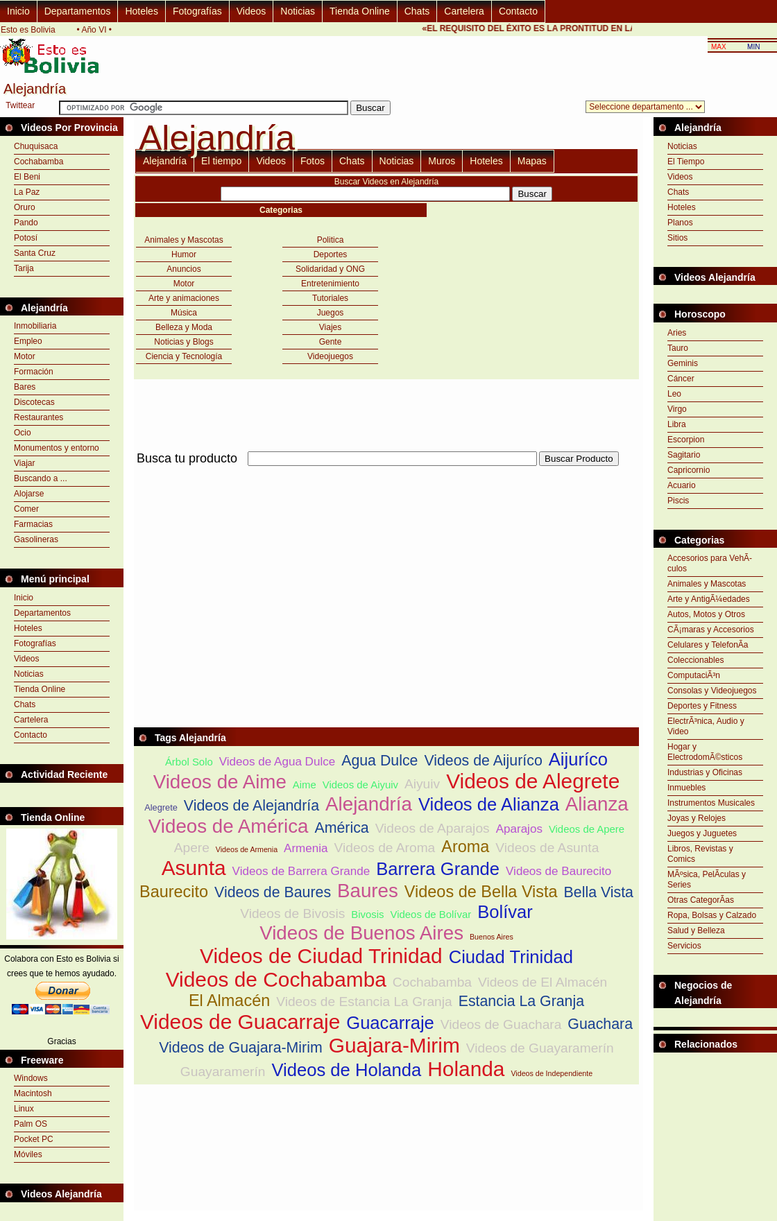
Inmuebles (686, 788)
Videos (251, 11)
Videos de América (228, 826)
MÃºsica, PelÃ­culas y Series (706, 879)
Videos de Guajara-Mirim (241, 1047)
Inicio (18, 11)
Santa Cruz (35, 253)
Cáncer (680, 378)
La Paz (27, 192)
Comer (26, 509)
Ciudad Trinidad (511, 957)
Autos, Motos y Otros (706, 614)
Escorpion (685, 439)
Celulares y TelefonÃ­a (708, 645)
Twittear (20, 105)
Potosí (25, 238)
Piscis (678, 500)
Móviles (28, 1154)
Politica (330, 240)
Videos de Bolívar (431, 914)
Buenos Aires (491, 937)
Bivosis (367, 914)
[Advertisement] (296, 566)
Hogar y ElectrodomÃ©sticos (704, 752)
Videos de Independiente (551, 1073)
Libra (676, 424)
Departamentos (77, 11)
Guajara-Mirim (394, 1045)
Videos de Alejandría (251, 805)
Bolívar (505, 911)
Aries (676, 333)
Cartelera (464, 11)
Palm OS (30, 1124)
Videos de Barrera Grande (301, 871)
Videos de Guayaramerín (540, 1048)
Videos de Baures (272, 892)
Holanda (465, 1068)
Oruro (24, 207)
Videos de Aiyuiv (360, 784)
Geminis (682, 363)
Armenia (305, 848)
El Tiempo (685, 161)
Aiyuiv (422, 784)
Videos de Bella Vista (481, 892)
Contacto (518, 11)
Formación (33, 371)
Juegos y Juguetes (702, 833)
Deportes (331, 254)
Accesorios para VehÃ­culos (709, 563)
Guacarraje (390, 1022)
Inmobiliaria (35, 326)
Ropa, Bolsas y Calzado (711, 915)
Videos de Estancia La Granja (364, 1001)
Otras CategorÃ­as (700, 900)
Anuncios (183, 269)
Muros (441, 160)
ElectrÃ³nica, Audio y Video (705, 726)
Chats (417, 11)
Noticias (297, 11)
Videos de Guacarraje (240, 1021)
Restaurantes (38, 417)
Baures (367, 890)
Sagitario (683, 455)
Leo (674, 394)
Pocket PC (33, 1139)
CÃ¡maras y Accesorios (710, 629)
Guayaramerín (223, 1071)
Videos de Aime (220, 782)
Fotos (312, 160)
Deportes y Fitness (702, 706)
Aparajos (519, 828)
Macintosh (33, 1093)
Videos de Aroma (385, 847)
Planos (680, 222)
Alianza (597, 804)
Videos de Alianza (488, 804)
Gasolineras (36, 539)
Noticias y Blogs (183, 342)
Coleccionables (695, 660)
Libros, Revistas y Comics (700, 854)
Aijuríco (578, 759)
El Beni (27, 177)
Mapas (532, 160)
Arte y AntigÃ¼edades (708, 599)
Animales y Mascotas (183, 240)
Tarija (24, 268)
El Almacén (229, 1000)
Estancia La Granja (521, 1001)
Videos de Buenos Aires (361, 933)
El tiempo (221, 160)
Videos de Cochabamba (276, 979)
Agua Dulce (379, 760)
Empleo (28, 341)
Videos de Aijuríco (483, 760)
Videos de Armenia (247, 849)
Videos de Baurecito (558, 871)
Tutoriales (330, 298)
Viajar (24, 463)
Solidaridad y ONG (330, 269)
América (341, 828)
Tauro (677, 348)
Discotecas (34, 402)
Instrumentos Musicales (711, 803)
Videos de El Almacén (542, 982)
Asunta (194, 867)
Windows (31, 1078)
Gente (330, 342)
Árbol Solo (189, 762)
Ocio (22, 433)
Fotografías (197, 11)
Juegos (330, 313)
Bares (24, 387)
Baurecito (173, 892)
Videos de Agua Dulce (277, 761)
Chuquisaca (36, 146)
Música (184, 313)
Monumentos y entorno (56, 448)
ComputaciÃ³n (693, 675)
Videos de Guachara (501, 1024)
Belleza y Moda (183, 327)
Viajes (330, 327)
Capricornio (688, 470)
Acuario (681, 485)
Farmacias (33, 524)
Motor (24, 356)
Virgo (677, 409)
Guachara (600, 1024)
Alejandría (165, 160)
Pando (26, 222)
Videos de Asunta (547, 847)
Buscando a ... (40, 478)
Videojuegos (330, 356)
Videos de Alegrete (533, 781)
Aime (304, 784)
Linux (24, 1109)
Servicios (684, 946)
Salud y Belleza (696, 930)
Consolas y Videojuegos (712, 690)
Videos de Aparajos (432, 828)
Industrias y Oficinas (704, 772)
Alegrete (161, 807)
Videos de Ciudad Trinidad (321, 955)
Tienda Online (360, 11)
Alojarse (29, 494)
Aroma (465, 847)
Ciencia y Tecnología (184, 356)
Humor (183, 254)
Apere (192, 847)
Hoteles (141, 11)
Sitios (677, 238)
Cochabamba (38, 161)
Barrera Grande (438, 868)
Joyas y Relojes (696, 818)
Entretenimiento (330, 283)
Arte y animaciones (183, 298)
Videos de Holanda (346, 1070)
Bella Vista (598, 892)
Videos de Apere (586, 829)
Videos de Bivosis (292, 913)
